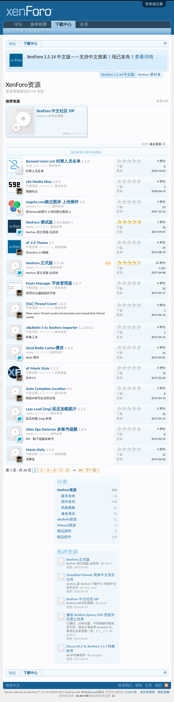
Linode (94, 692)
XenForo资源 (66, 490)
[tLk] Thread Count (41, 303)
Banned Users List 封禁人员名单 (53, 161)
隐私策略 (164, 692)
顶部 (158, 685)
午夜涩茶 (32, 186)
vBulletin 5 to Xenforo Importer (51, 327)
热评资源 (67, 552)
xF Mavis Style (37, 368)
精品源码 (64, 531)
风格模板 (68, 508)
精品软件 (64, 537)
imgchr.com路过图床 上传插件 (52, 201)
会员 (84, 24)
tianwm (30, 206)
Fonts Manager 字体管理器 (49, 283)
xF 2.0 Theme (37, 242)
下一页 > (92, 470)
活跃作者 (16, 31)
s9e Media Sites (39, 181)
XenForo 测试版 (39, 222)
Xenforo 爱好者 (149, 74)
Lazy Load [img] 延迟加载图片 (51, 408)
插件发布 (68, 502)
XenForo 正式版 (78, 559)
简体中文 (13, 685)
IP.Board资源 (66, 525)
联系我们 (125, 685)
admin (66, 133)
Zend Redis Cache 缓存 (45, 347)
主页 (148, 685)
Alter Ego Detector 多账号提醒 (51, 429)
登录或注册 (154, 4)
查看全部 (162, 101)
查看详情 (144, 57)
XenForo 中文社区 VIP (82, 599)
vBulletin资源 (67, 519)
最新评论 (38, 31)
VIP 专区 (37, 91)
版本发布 (68, 496)
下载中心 (63, 24)
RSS (166, 685)
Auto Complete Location (46, 388)
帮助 (138, 685)
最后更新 (158, 144)
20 (80, 470)
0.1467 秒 (131, 692)
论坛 (18, 24)
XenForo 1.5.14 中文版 (117, 74)
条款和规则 (147, 692)
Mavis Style (35, 449)
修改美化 (68, 514)
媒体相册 (38, 24)
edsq (29, 165)
